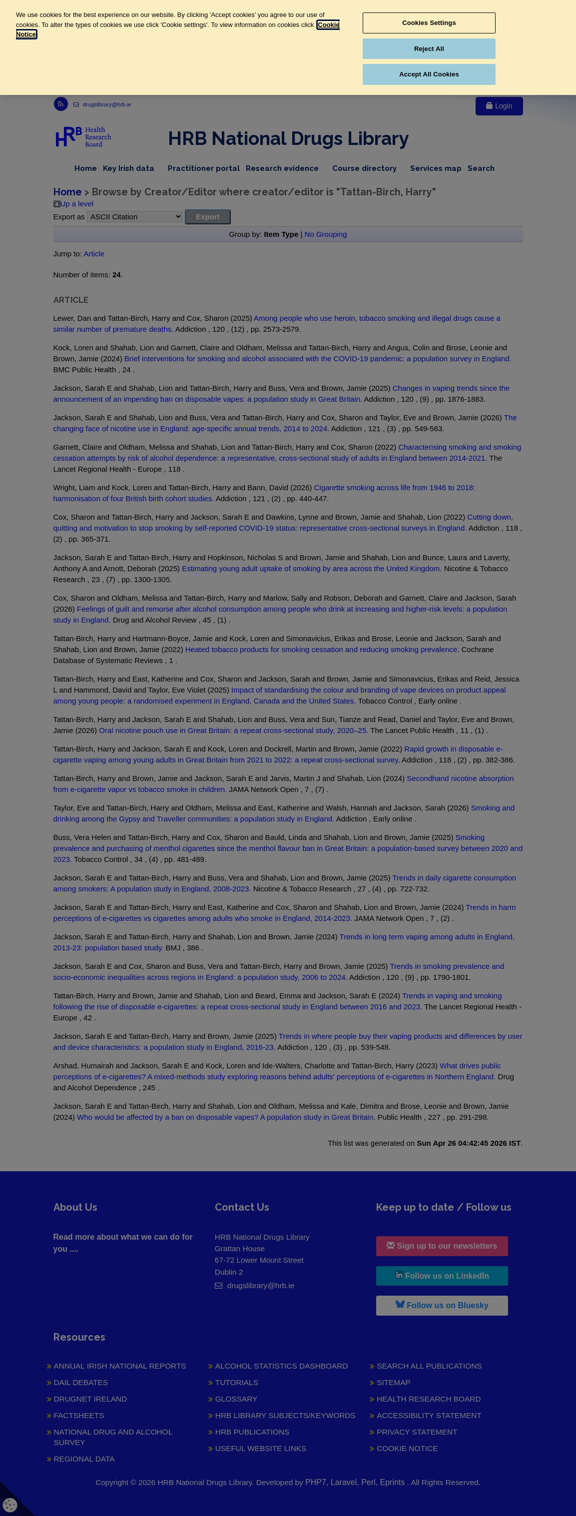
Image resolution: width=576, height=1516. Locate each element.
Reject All (429, 48)
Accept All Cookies (429, 74)
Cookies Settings (429, 22)
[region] (288, 47)
